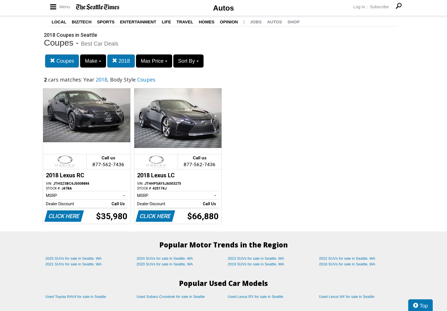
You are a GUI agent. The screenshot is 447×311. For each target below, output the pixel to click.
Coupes (62, 61)
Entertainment (138, 21)
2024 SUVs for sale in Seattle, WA (165, 258)
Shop (293, 21)
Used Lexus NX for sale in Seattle (346, 296)
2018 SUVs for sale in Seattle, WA (347, 264)
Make (93, 61)
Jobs (256, 21)
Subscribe (379, 6)
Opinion (229, 21)
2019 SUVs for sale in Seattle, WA (256, 264)
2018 (121, 61)
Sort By (188, 61)
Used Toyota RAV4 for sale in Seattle (75, 296)
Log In (359, 6)
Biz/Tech (82, 21)
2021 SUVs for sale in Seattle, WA (73, 264)
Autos (223, 8)
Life (166, 21)
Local (59, 21)
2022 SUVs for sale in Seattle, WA (347, 258)
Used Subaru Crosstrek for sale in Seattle (171, 296)
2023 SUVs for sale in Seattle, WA (256, 258)
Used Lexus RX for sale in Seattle (255, 296)
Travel (184, 21)
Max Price (154, 61)
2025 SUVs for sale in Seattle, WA (73, 258)
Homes (206, 21)
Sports (106, 21)
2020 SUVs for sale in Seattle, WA (165, 264)
